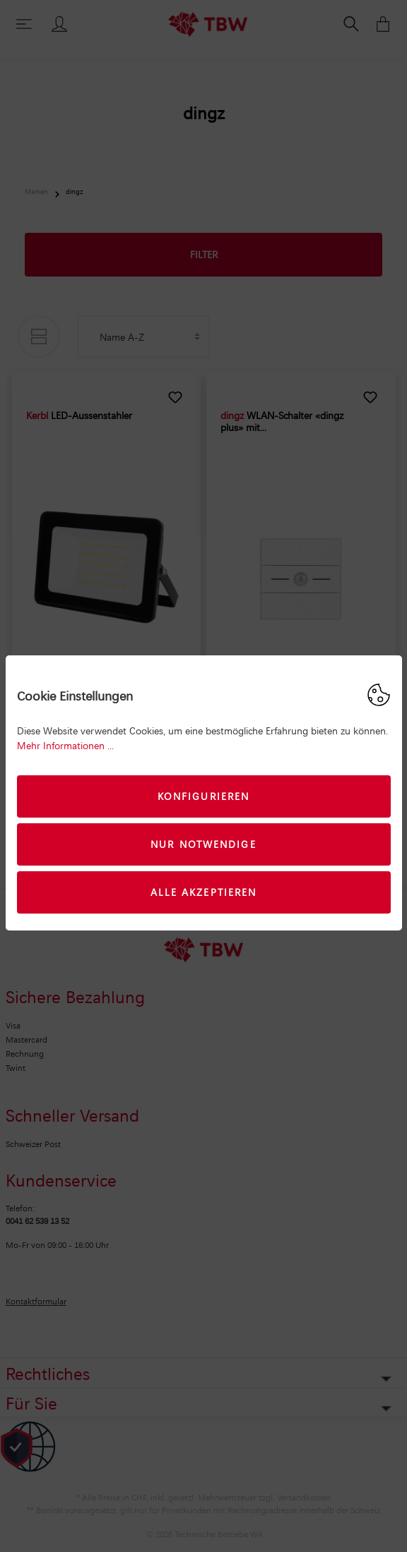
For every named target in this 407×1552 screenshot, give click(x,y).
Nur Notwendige (203, 844)
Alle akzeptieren (204, 892)
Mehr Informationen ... (65, 745)
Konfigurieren (203, 796)
